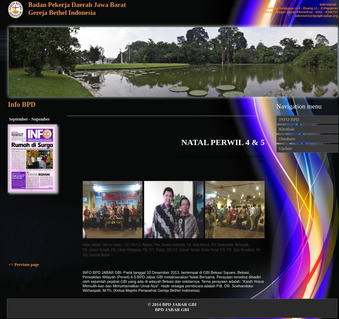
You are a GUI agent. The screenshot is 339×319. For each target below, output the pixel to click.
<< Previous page (24, 264)
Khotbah (286, 129)
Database (286, 138)
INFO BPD (288, 119)
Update (284, 148)
